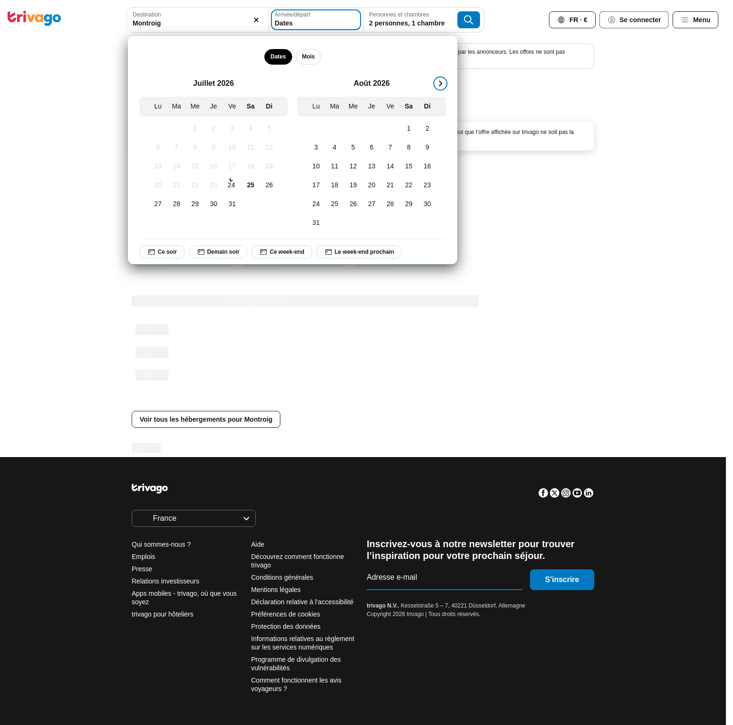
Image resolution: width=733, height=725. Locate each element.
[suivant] (440, 83)
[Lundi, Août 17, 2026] (316, 185)
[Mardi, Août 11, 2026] (334, 166)
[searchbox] (198, 23)
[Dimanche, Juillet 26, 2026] (269, 185)
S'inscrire (562, 579)
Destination (147, 14)
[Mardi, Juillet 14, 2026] (176, 166)
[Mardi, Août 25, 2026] (334, 204)
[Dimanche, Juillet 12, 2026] (269, 147)
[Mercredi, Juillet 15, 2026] (194, 166)
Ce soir (162, 252)
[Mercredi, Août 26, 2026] (353, 204)
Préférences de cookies (286, 614)
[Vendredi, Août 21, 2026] (390, 185)
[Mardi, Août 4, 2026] (334, 147)
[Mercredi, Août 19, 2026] (353, 185)
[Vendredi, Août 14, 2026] (390, 166)
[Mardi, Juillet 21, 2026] (176, 185)
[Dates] (316, 20)
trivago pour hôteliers (163, 614)
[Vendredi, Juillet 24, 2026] (231, 185)
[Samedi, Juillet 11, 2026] (250, 147)
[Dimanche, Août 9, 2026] (427, 147)
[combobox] (198, 20)
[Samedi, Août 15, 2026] (408, 166)
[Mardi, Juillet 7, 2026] (176, 147)
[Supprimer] (256, 19)
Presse (142, 569)
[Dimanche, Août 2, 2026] (427, 128)
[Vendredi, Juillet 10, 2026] (232, 147)
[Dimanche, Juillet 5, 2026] (269, 128)
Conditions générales (282, 577)
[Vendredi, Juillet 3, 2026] (232, 128)
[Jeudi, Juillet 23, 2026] (213, 185)
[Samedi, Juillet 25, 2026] (250, 185)
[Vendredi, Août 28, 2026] (390, 204)
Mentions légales (276, 589)
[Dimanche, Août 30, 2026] (427, 204)
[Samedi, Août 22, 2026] (408, 185)
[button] (198, 19)
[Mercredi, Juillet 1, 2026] (194, 128)
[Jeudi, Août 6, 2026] (371, 147)
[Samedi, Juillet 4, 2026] (250, 128)
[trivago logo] (34, 20)
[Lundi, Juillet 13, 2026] (158, 166)
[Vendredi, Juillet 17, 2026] (232, 166)
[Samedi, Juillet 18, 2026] (250, 166)
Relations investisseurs (165, 581)
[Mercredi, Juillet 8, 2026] (194, 147)
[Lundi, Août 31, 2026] (316, 223)
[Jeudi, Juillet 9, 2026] (213, 147)
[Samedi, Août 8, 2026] (408, 147)
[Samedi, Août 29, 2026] (408, 204)
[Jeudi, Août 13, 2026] (371, 166)
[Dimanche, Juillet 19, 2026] (269, 166)
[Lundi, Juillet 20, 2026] (158, 185)
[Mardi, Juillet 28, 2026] (176, 204)
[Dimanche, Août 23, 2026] (427, 185)
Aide (257, 544)
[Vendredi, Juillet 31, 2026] (232, 204)
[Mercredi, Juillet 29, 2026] (194, 204)
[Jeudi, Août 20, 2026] (371, 185)
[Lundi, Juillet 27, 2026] (158, 204)
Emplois (143, 556)
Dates (278, 56)
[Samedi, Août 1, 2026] (408, 128)
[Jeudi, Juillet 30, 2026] (213, 204)
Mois (308, 56)
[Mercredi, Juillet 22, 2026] (194, 185)
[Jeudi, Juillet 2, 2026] (213, 128)
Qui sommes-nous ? (161, 544)
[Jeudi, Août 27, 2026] (371, 204)
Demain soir (217, 252)
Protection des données (285, 626)
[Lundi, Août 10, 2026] (316, 166)
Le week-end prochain (359, 252)
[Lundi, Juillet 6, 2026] (158, 147)
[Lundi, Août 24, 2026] (316, 204)
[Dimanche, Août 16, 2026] (427, 166)
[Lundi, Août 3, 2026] (316, 147)
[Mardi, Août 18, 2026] (334, 185)
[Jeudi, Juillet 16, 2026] (213, 166)
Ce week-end (281, 252)
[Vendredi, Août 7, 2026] (390, 147)
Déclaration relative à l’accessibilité (302, 602)
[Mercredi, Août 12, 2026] (353, 166)
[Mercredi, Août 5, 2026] (353, 147)
